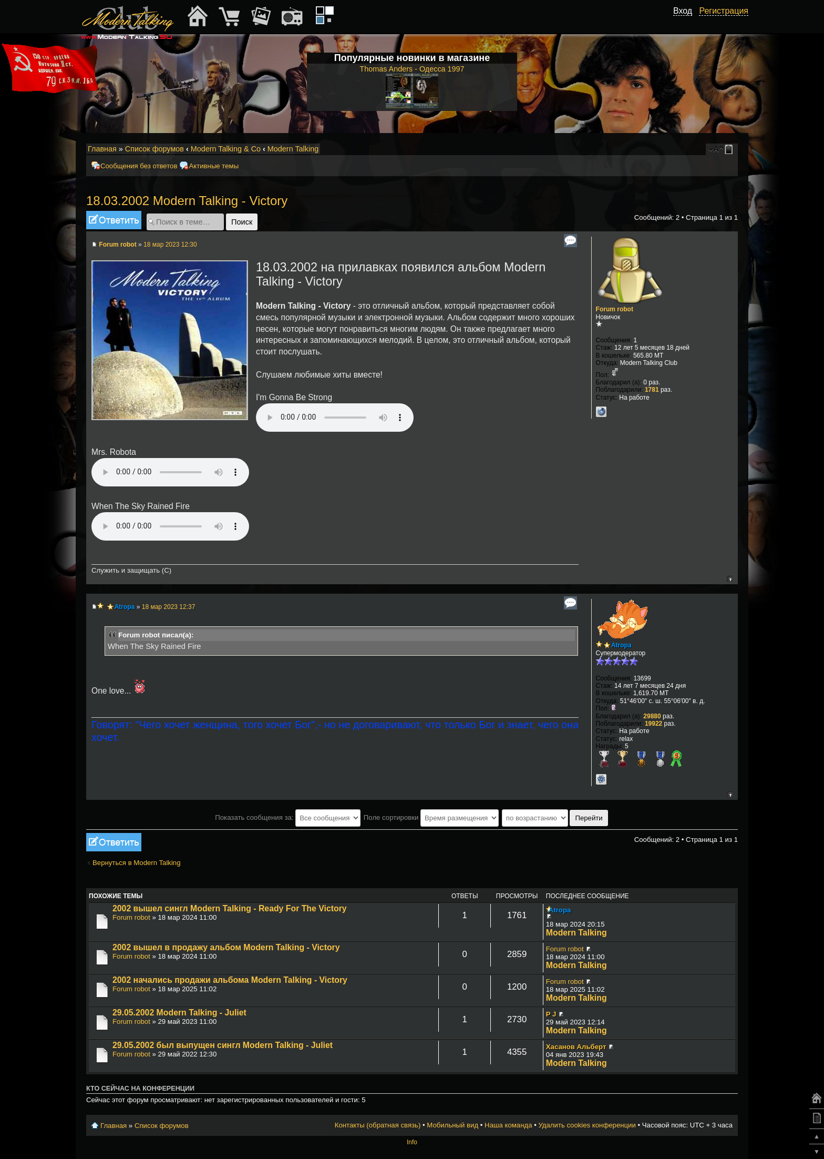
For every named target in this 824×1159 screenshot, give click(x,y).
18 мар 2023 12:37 (168, 607)
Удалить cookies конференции (586, 1125)
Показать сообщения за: (287, 817)
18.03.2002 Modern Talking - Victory (186, 201)
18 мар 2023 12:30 (170, 244)
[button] (686, 22)
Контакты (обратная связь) (378, 1125)
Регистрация (723, 10)
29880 (652, 716)
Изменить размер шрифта (716, 149)
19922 (653, 723)
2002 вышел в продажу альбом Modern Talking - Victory (226, 947)
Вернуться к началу (730, 579)
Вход (682, 10)
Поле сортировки (431, 817)
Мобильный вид (730, 149)
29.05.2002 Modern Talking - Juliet (179, 1012)
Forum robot (117, 244)
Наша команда (508, 1125)
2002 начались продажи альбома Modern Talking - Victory (229, 979)
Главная (102, 149)
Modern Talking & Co (226, 149)
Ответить (113, 220)
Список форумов (154, 149)
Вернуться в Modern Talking (136, 863)
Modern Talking (292, 149)
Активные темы (214, 166)
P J (551, 1014)
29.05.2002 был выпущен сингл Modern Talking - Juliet (222, 1045)
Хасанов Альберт (576, 1047)
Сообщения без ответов (138, 166)
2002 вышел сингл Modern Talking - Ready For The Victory (229, 908)
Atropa (125, 607)
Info (412, 1142)
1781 (652, 389)
